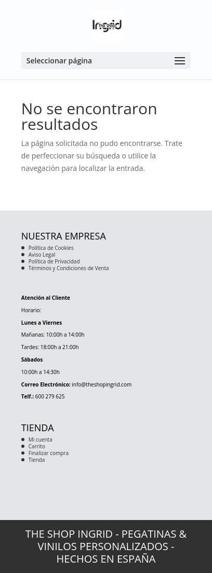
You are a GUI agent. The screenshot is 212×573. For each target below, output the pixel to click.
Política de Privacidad (54, 261)
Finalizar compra (49, 453)
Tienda (37, 459)
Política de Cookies (51, 247)
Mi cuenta (40, 439)
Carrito (37, 446)
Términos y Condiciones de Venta (69, 268)
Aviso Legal (42, 254)
